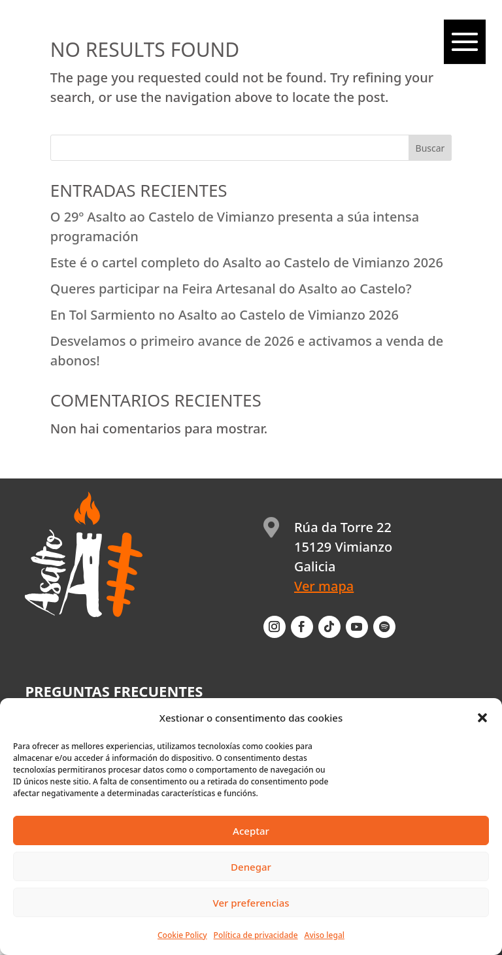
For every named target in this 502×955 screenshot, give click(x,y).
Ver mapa (324, 586)
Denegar (251, 866)
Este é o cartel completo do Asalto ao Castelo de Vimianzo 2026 (246, 262)
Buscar (430, 148)
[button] (482, 717)
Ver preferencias (250, 902)
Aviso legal (324, 935)
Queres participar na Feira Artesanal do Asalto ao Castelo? (231, 288)
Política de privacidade (256, 935)
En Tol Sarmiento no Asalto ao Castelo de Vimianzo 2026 (224, 315)
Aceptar (251, 830)
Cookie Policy (182, 935)
